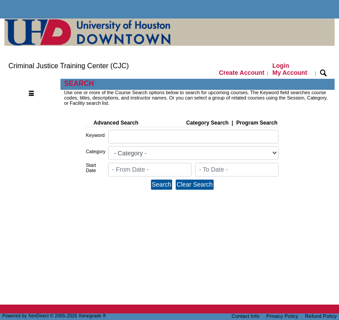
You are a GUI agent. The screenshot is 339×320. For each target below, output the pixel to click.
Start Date (91, 167)
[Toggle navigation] (33, 84)
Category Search (207, 123)
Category (95, 151)
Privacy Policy (282, 316)
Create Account (241, 72)
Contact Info (246, 316)
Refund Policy (321, 316)
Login (289, 69)
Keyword (95, 135)
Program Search (256, 123)
